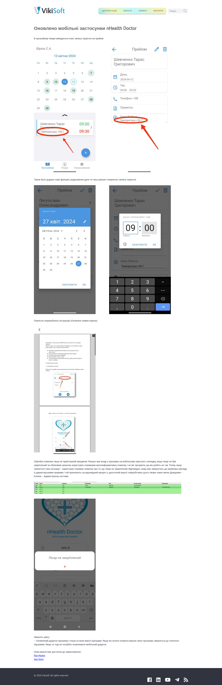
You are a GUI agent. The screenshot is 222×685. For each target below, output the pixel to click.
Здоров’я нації (109, 11)
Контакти (158, 11)
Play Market (39, 655)
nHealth (127, 11)
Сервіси (143, 11)
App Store (39, 659)
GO (185, 11)
